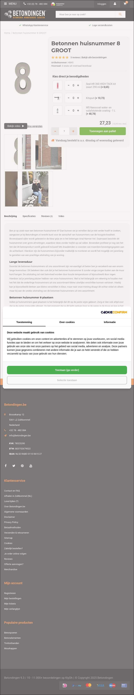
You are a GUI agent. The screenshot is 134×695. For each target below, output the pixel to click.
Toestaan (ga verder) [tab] (67, 370)
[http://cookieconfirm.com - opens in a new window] (114, 312)
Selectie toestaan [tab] (67, 380)
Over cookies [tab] (67, 322)
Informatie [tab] (110, 322)
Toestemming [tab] (24, 322)
